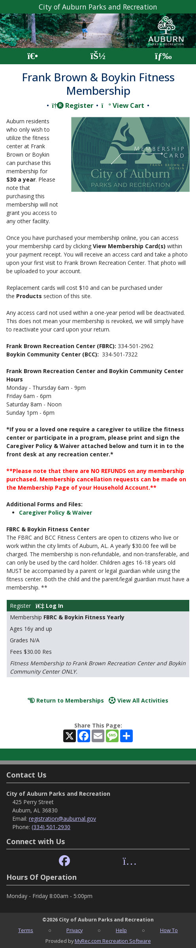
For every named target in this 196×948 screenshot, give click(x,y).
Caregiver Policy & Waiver (55, 512)
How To (169, 930)
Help (121, 930)
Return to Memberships (66, 700)
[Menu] (163, 56)
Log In (49, 605)
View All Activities (138, 700)
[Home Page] (32, 56)
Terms (25, 930)
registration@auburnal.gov (62, 818)
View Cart (122, 105)
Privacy (74, 930)
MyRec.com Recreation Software (113, 940)
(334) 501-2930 (51, 827)
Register (72, 105)
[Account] (98, 56)
